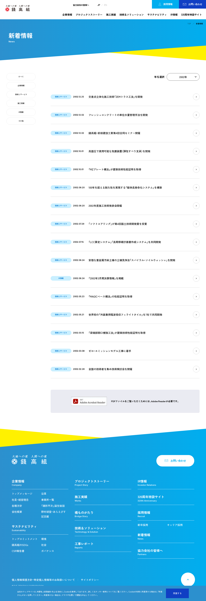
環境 (43, 539)
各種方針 (17, 506)
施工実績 (111, 14)
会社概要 (17, 512)
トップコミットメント (24, 539)
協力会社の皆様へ (81, 5)
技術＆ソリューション (131, 14)
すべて (21, 76)
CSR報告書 (18, 551)
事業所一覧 (47, 500)
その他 (21, 121)
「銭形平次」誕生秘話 (53, 506)
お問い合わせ (192, 4)
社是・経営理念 (20, 500)
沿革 (43, 493)
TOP (189, 23)
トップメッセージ (22, 493)
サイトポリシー (90, 580)
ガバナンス (47, 551)
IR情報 (174, 14)
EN (105, 5)
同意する (177, 593)
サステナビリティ (157, 14)
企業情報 (67, 14)
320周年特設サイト (191, 14)
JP (98, 5)
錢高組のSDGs (20, 545)
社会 (43, 545)
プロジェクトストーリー (89, 14)
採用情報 (165, 4)
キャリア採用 (175, 525)
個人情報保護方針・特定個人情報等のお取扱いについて (43, 580)
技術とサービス (21, 94)
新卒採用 (143, 525)
